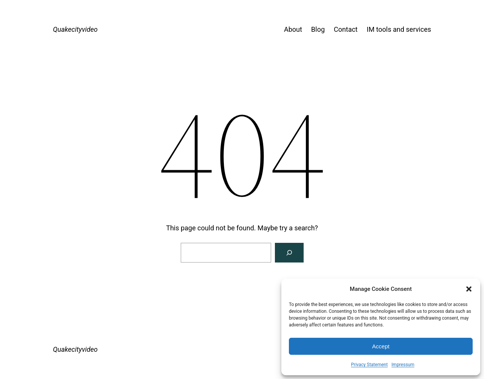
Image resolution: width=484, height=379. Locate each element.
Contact (346, 29)
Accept (380, 346)
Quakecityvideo (75, 29)
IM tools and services (399, 29)
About (293, 29)
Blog (318, 29)
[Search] (289, 253)
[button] (469, 289)
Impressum (402, 364)
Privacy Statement (369, 364)
